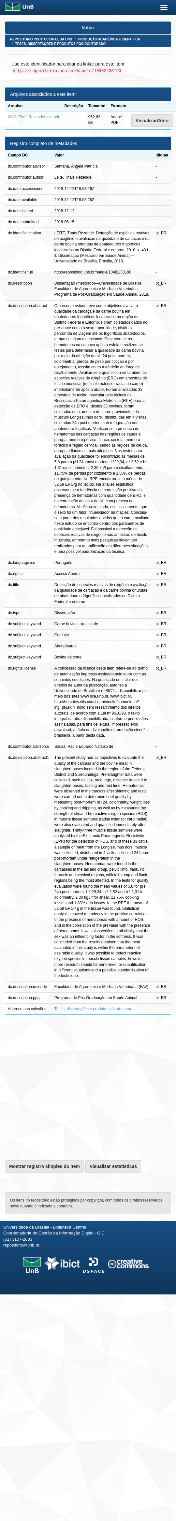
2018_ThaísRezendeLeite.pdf (33, 117)
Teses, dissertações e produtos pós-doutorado (60, 44)
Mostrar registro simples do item (44, 1166)
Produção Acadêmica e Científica (109, 39)
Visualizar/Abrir (152, 120)
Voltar (88, 27)
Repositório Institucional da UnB (41, 39)
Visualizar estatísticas (113, 1166)
